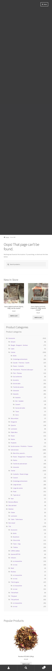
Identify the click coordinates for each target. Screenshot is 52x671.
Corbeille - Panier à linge (20, 474)
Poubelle (13, 443)
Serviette (16, 380)
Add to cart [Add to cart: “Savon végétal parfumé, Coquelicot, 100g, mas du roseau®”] (38, 317)
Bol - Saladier (19, 401)
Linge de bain (17, 484)
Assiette (18, 397)
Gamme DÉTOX (15, 554)
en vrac (15, 565)
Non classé (11, 523)
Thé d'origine (15, 582)
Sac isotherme (17, 376)
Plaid (14, 491)
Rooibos (13, 572)
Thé (9, 526)
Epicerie (13, 425)
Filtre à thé (16, 540)
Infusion (13, 558)
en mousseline (17, 561)
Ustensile (16, 390)
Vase (12, 498)
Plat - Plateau (17, 373)
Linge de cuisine (18, 488)
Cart (40, 666)
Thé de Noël (14, 592)
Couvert (17, 404)
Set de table (16, 383)
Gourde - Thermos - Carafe (21, 363)
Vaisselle (15, 394)
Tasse (17, 411)
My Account (8, 668)
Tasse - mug (16, 544)
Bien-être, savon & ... (19, 453)
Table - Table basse (17, 519)
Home (7, 237)
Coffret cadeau (15, 551)
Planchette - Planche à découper (23, 370)
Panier (13, 436)
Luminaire (14, 429)
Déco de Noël (12, 505)
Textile (13, 470)
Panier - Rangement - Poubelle (22, 457)
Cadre (12, 349)
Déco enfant (14, 418)
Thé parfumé (15, 599)
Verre (17, 415)
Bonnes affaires (13, 502)
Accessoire (11, 338)
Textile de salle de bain (20, 464)
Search (26, 668)
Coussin (15, 478)
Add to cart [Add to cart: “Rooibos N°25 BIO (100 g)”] (26, 664)
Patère (13, 439)
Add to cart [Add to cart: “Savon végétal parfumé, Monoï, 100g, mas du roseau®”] (13, 316)
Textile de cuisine (18, 387)
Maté (12, 568)
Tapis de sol (16, 495)
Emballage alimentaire (20, 359)
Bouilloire (16, 537)
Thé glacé (14, 596)
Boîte (14, 356)
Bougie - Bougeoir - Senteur (19, 345)
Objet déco (14, 432)
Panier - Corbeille (18, 366)
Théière (15, 547)
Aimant (13, 342)
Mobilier (11, 509)
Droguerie (14, 422)
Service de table (20, 408)
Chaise (13, 512)
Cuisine (13, 352)
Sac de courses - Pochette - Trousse (21, 446)
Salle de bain (15, 450)
